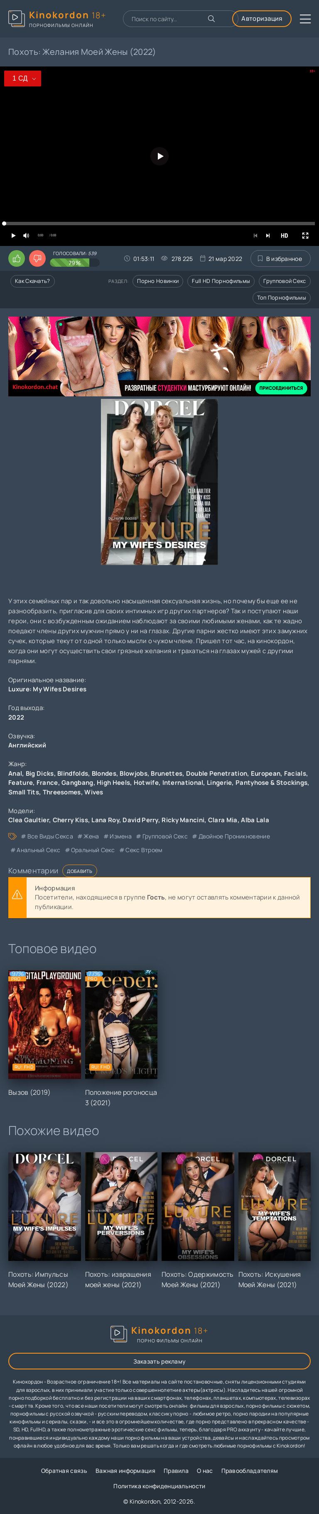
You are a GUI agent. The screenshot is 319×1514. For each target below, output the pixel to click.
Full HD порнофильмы (221, 281)
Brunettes (166, 773)
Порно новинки (158, 281)
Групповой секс (284, 281)
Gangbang (77, 782)
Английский (27, 745)
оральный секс (93, 850)
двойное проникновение (234, 836)
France (47, 782)
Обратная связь (64, 1471)
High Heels (113, 782)
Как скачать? (32, 281)
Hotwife (146, 782)
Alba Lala (255, 820)
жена (91, 836)
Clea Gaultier (28, 820)
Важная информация (125, 1471)
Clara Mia (223, 820)
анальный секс (38, 850)
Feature (20, 782)
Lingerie (219, 782)
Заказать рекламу (159, 1361)
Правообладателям (249, 1471)
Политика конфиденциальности (159, 1486)
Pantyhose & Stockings (271, 782)
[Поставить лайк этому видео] (16, 258)
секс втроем (143, 850)
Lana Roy (105, 820)
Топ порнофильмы (282, 297)
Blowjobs (133, 773)
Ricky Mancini (183, 820)
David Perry (140, 820)
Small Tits (23, 792)
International (183, 782)
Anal (15, 773)
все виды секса (50, 836)
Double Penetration (216, 773)
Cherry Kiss (70, 820)
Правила (176, 1471)
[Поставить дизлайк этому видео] (37, 258)
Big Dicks (40, 773)
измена (121, 836)
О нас (205, 1471)
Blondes (104, 773)
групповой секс (165, 836)
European (265, 773)
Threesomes (62, 792)
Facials (295, 773)
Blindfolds (72, 773)
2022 (16, 717)
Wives (93, 792)
